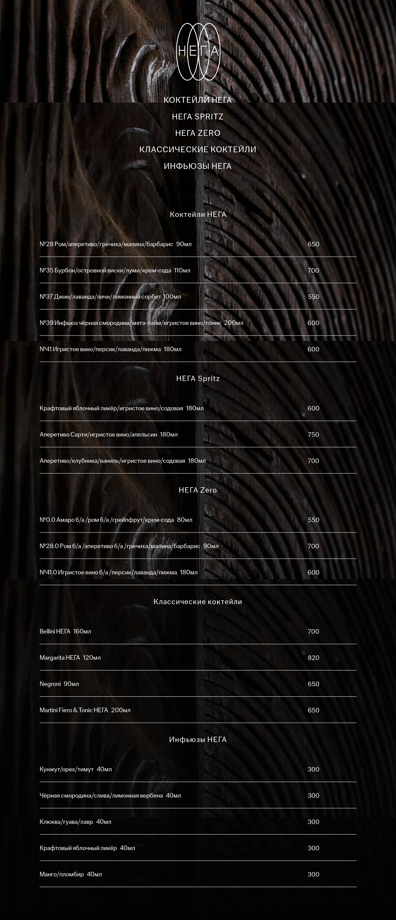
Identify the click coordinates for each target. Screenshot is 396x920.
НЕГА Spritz (198, 117)
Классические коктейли (198, 149)
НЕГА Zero (198, 133)
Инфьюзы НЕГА (198, 166)
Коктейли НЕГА (198, 100)
